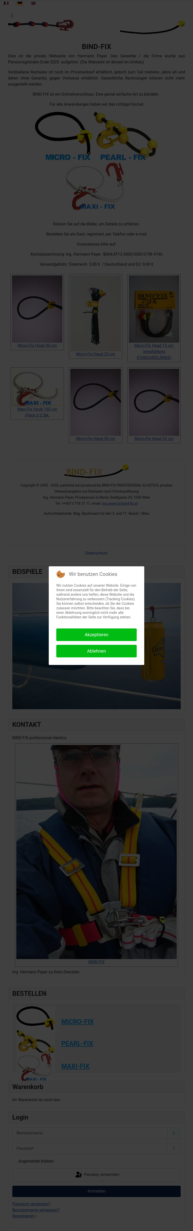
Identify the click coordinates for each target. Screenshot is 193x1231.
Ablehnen (96, 651)
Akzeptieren (97, 634)
